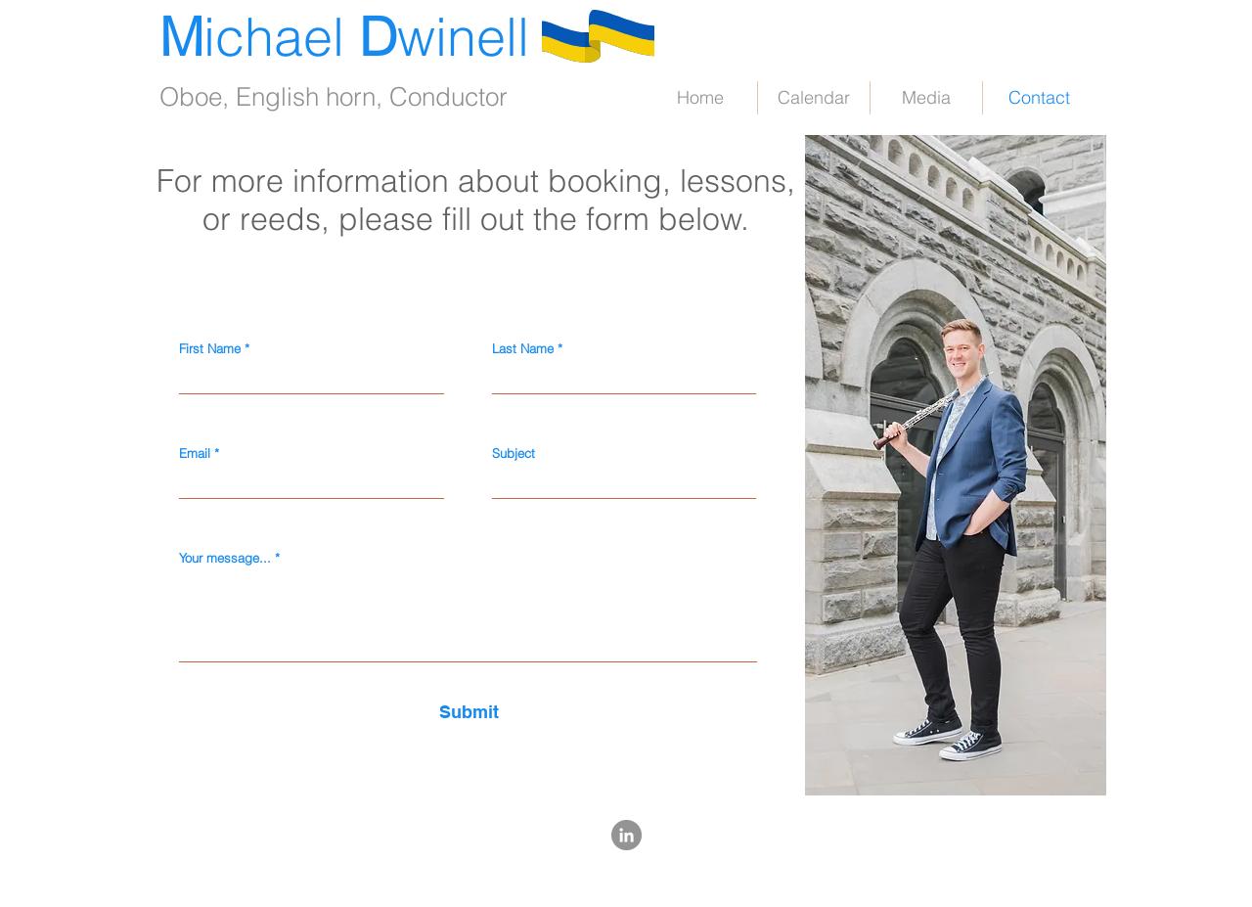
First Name (210, 348)
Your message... (225, 558)
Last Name (523, 348)
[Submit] (468, 712)
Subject (513, 453)
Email (194, 453)
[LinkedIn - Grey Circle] (626, 835)
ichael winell (344, 36)
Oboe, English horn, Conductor (333, 97)
